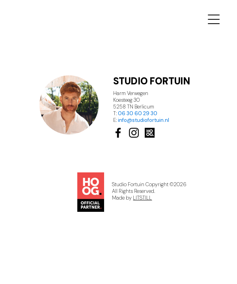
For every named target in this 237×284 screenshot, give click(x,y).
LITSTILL (142, 197)
